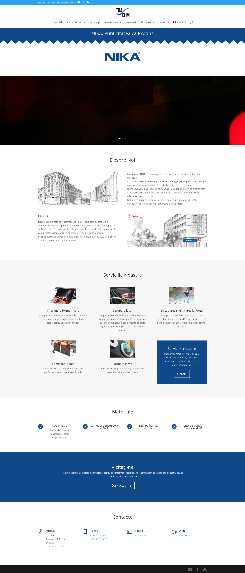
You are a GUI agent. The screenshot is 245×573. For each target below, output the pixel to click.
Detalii (181, 374)
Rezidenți (95, 22)
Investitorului (111, 22)
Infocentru (146, 22)
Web (182, 531)
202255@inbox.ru (143, 535)
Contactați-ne (121, 485)
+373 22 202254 (98, 535)
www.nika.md (185, 535)
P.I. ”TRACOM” (74, 22)
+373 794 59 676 (98, 539)
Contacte (164, 22)
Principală (57, 22)
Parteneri (131, 22)
